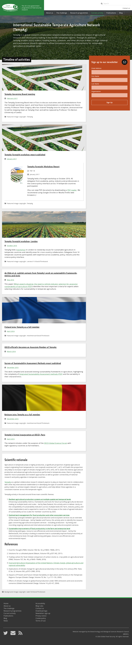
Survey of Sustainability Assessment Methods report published (33, 363)
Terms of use (41, 621)
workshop (21, 250)
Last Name (95, 84)
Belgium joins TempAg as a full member (22, 414)
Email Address (96, 68)
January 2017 (12, 159)
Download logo (41, 611)
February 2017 (12, 98)
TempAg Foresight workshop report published (25, 154)
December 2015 (13, 367)
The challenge (61, 13)
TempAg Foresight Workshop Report (43, 166)
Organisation (96, 91)
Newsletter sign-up (43, 613)
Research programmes (79, 13)
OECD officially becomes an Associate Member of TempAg (31, 347)
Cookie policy (41, 618)
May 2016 (10, 280)
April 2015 (11, 439)
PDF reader (72, 190)
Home (6, 603)
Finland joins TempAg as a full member (22, 327)
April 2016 (11, 331)
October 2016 (12, 246)
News (6, 621)
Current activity (97, 13)
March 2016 (11, 351)
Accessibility (40, 603)
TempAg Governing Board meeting (20, 94)
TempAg (8, 482)
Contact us (126, 8)
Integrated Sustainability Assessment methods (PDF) (41, 374)
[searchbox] (116, 3)
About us (49, 13)
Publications (111, 13)
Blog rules (39, 606)
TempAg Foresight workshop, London (21, 241)
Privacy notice (41, 616)
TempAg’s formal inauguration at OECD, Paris (25, 434)
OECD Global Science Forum (55, 443)
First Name (95, 76)
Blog (121, 13)
